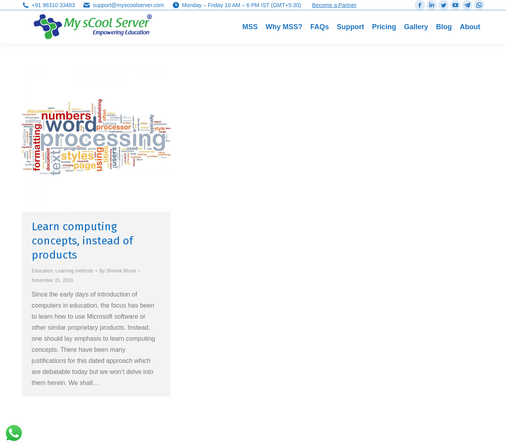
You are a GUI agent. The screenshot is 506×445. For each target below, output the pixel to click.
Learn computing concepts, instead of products (82, 240)
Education (42, 271)
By (117, 271)
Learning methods (74, 271)
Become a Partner (334, 5)
